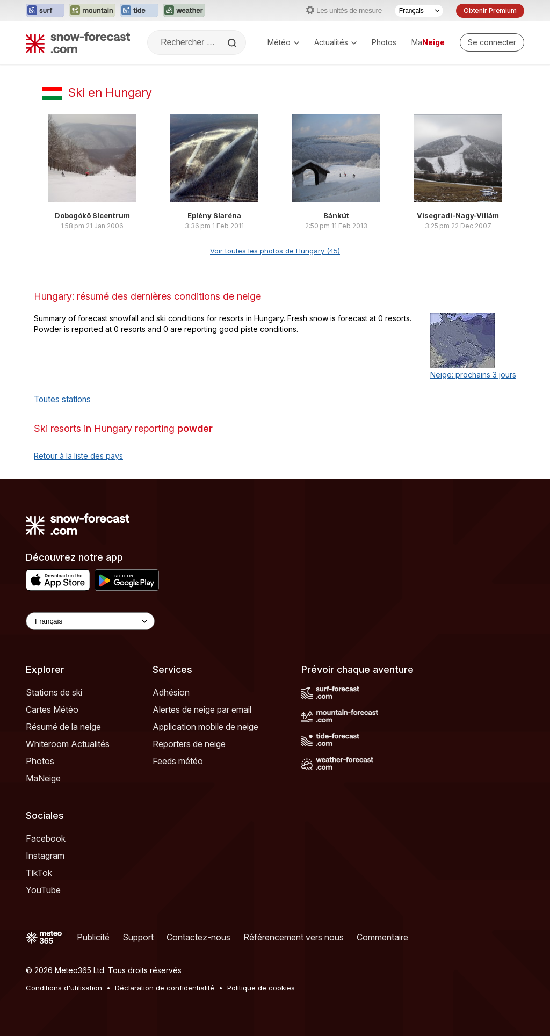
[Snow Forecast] (78, 42)
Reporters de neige (189, 743)
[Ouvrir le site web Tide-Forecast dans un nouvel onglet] (139, 11)
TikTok (39, 872)
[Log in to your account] (492, 42)
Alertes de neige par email (202, 709)
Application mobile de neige (205, 726)
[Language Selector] (90, 621)
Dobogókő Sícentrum (92, 215)
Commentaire (382, 937)
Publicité (93, 937)
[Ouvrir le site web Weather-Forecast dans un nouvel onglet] (184, 11)
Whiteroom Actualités (68, 743)
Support (138, 937)
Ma (428, 42)
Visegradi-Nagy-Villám (458, 215)
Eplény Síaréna (214, 215)
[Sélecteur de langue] (419, 11)
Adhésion (171, 692)
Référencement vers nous (293, 937)
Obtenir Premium (490, 10)
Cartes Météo (52, 709)
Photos (384, 42)
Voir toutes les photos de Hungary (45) (275, 251)
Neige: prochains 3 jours (473, 374)
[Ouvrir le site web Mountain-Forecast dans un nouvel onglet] (92, 11)
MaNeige (43, 778)
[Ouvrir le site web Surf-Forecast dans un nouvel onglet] (45, 11)
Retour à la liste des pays (78, 455)
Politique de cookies (261, 987)
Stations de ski (54, 692)
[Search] (233, 43)
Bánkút (336, 215)
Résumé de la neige (63, 726)
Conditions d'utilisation (64, 987)
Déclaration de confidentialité (164, 987)
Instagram (45, 855)
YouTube (43, 890)
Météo (283, 42)
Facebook (46, 838)
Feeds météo (178, 761)
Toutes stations (62, 399)
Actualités (335, 42)
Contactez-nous (198, 937)
